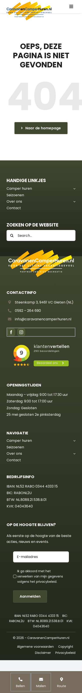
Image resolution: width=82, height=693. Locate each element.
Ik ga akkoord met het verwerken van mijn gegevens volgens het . (40, 576)
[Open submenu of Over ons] (73, 201)
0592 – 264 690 (28, 310)
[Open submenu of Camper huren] (73, 189)
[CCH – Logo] (29, 3)
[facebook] (11, 332)
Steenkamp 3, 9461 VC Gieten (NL (43, 302)
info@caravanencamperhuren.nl (43, 319)
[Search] (12, 235)
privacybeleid (46, 581)
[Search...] (41, 235)
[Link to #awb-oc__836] (71, 6)
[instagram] (21, 332)
